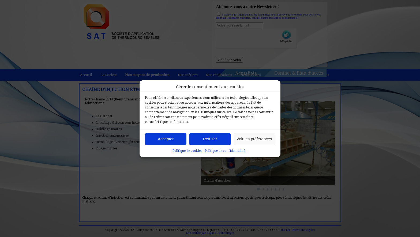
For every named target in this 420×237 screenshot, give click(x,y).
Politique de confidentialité (225, 151)
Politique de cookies (187, 151)
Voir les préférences (254, 139)
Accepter (166, 139)
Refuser (210, 139)
